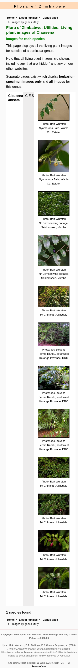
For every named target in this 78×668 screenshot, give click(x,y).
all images (57, 81)
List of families (28, 17)
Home (11, 17)
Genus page (50, 17)
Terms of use (39, 666)
